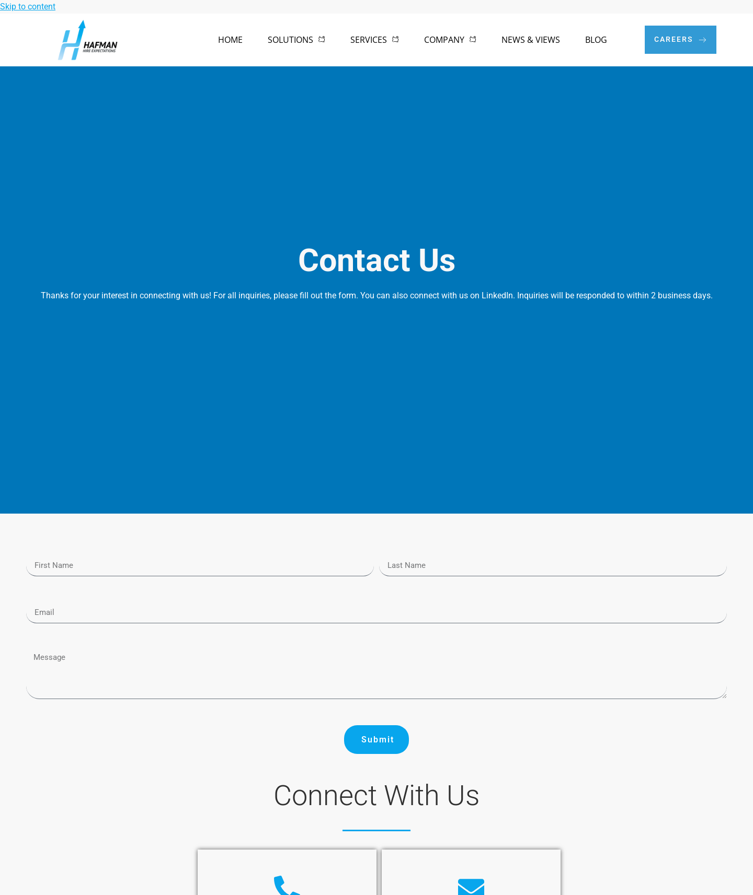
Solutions (296, 39)
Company (450, 39)
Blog (596, 39)
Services (374, 39)
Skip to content (27, 6)
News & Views (530, 39)
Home (230, 39)
